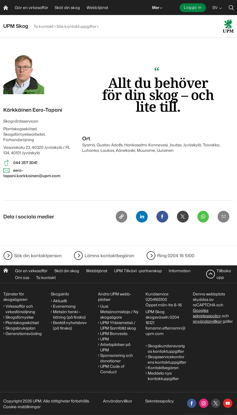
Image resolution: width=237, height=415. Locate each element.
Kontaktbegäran (163, 367)
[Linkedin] (140, 217)
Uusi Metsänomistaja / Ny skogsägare (119, 311)
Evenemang (64, 306)
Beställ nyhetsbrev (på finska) (70, 325)
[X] (182, 217)
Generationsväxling (23, 333)
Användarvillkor (118, 401)
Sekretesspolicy (159, 401)
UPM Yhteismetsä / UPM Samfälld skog (118, 325)
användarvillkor (207, 321)
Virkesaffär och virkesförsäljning (20, 309)
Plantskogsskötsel (22, 322)
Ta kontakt (44, 26)
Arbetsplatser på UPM (115, 347)
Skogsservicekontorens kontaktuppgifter (167, 359)
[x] (215, 403)
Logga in (193, 7)
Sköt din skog (66, 271)
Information (180, 271)
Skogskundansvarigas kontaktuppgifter (166, 348)
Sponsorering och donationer (116, 358)
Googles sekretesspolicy (207, 313)
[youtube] (227, 403)
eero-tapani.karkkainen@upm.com (31, 173)
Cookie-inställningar (22, 407)
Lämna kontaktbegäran (109, 256)
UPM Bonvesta (114, 333)
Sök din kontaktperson (38, 256)
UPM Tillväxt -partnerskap (138, 271)
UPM (104, 339)
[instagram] (203, 403)
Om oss (22, 277)
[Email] (223, 217)
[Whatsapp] (203, 217)
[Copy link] (120, 217)
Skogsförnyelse (19, 317)
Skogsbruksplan (20, 328)
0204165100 (156, 299)
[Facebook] (161, 217)
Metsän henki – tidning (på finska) (69, 314)
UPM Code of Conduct (112, 369)
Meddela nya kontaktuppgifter (163, 375)
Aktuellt (60, 301)
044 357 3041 (25, 162)
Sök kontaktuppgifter (76, 26)
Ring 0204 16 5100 (175, 256)
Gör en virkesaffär (31, 271)
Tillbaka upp (224, 274)
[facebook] (191, 403)
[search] (231, 7)
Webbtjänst (96, 271)
